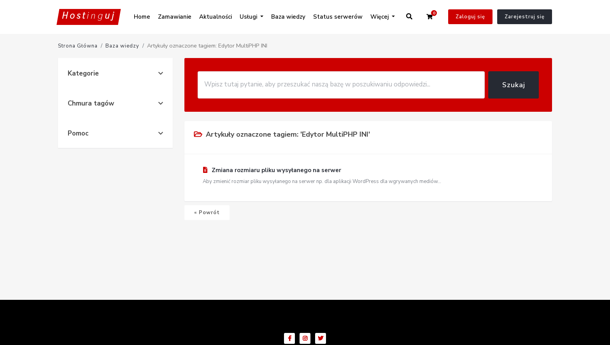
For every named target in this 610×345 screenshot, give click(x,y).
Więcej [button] (380, 17)
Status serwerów (338, 17)
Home (142, 17)
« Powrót (207, 212)
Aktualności (215, 17)
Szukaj (513, 85)
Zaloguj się (470, 16)
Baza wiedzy (288, 17)
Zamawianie (174, 17)
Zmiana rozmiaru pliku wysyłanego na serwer (368, 176)
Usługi (249, 17)
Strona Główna (78, 45)
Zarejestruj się (525, 16)
